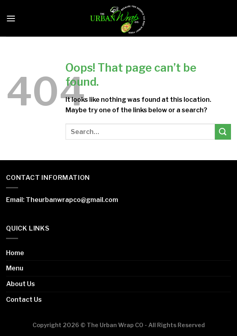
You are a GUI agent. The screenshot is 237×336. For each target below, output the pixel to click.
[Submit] (223, 132)
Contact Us (24, 299)
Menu (14, 268)
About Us (20, 284)
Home (15, 253)
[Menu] (11, 18)
